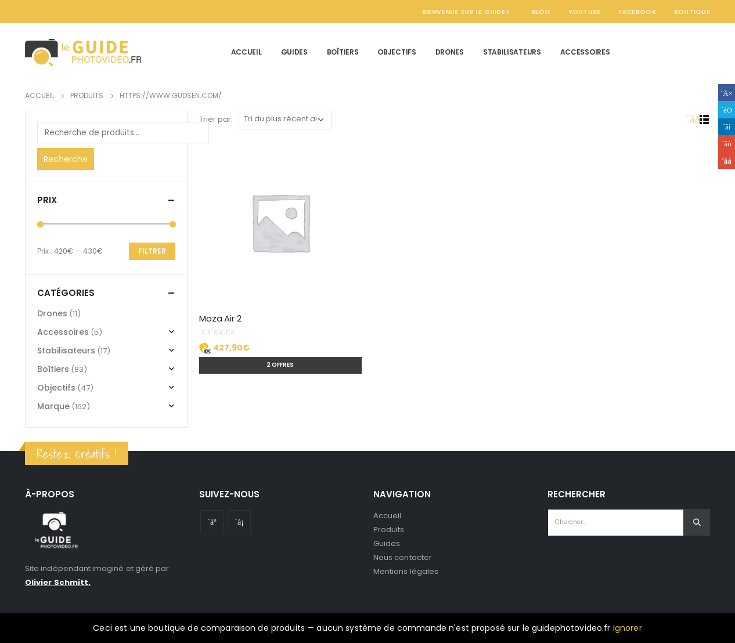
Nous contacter (402, 557)
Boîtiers (343, 52)
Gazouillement (726, 109)
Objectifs (396, 52)
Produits (389, 529)
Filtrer (152, 251)
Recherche (66, 159)
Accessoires (585, 52)
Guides (294, 52)
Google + (726, 143)
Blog (541, 11)
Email (726, 160)
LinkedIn (726, 126)
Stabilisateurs (512, 52)
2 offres (280, 364)
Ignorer (627, 628)
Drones (449, 52)
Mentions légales (405, 571)
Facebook (637, 11)
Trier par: (216, 119)
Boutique (692, 11)
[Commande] (285, 119)
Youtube (212, 521)
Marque (53, 406)
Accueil (246, 52)
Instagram (239, 521)
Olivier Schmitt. (58, 582)
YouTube (584, 11)
